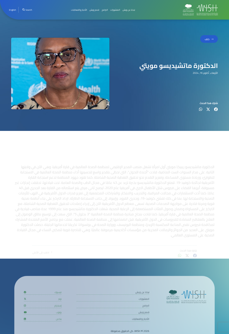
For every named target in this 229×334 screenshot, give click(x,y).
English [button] (12, 9)
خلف (207, 39)
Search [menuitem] (27, 10)
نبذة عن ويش (128, 9)
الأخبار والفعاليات (79, 9)
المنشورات (115, 9)
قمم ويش (94, 9)
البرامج (105, 9)
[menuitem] (12, 10)
